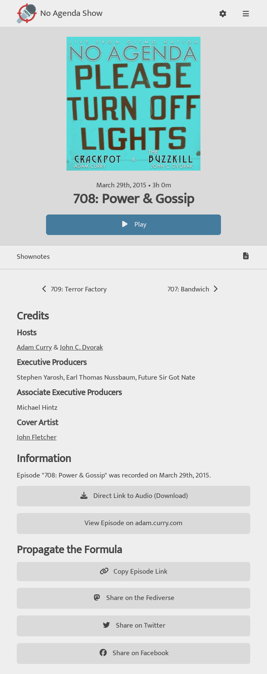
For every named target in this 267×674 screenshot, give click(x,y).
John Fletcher (36, 437)
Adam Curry (34, 347)
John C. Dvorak (81, 347)
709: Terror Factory (73, 289)
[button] (223, 13)
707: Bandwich (193, 289)
